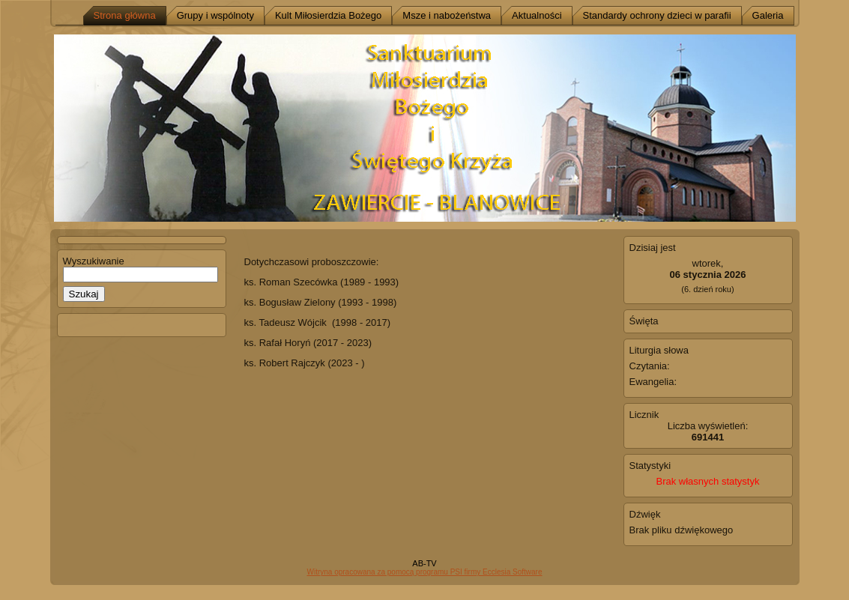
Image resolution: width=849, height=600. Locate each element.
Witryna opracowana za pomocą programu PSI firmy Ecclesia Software (424, 572)
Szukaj (84, 294)
